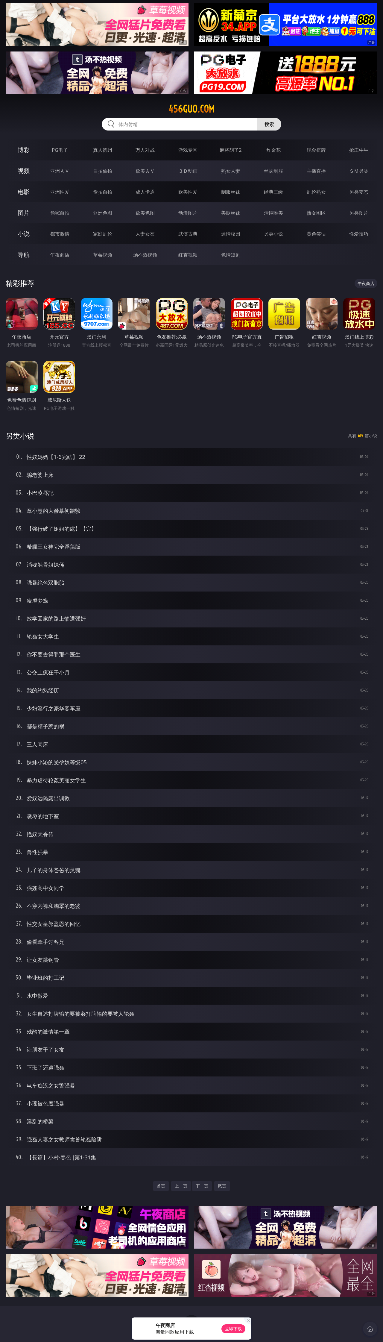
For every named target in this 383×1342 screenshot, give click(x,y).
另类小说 (273, 234)
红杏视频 (187, 254)
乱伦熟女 (316, 192)
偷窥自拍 (59, 213)
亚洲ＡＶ (59, 171)
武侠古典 (187, 234)
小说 (24, 234)
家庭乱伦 (102, 234)
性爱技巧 (358, 234)
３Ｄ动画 (187, 171)
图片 (24, 213)
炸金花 (273, 150)
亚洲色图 (102, 213)
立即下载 (233, 1329)
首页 (161, 1186)
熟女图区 (316, 213)
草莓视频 (102, 254)
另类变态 (358, 192)
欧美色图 (145, 213)
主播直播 (316, 171)
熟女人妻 (230, 171)
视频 (24, 171)
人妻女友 (145, 234)
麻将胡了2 (230, 150)
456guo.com (191, 109)
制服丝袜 (230, 192)
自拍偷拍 (102, 171)
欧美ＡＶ (145, 171)
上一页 (181, 1186)
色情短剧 (230, 254)
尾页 (222, 1186)
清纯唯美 (273, 213)
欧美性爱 (187, 192)
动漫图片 (187, 213)
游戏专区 (187, 150)
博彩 (24, 150)
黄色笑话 (316, 234)
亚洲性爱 (59, 192)
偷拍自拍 (102, 192)
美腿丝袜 (230, 213)
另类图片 (358, 213)
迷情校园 (230, 234)
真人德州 (102, 150)
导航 (24, 255)
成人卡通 (145, 192)
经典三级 (273, 192)
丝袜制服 (273, 171)
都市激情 (59, 234)
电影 (24, 192)
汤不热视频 (145, 254)
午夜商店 (59, 254)
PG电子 (60, 150)
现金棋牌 (316, 150)
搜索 (269, 124)
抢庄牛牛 (358, 150)
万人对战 (145, 150)
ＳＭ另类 (358, 171)
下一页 (202, 1186)
